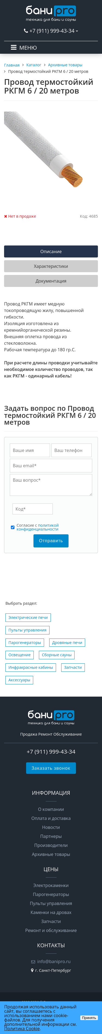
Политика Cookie (22, 1029)
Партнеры (51, 836)
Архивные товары (51, 854)
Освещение (19, 654)
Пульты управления (27, 630)
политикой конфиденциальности (38, 527)
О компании (51, 809)
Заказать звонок (51, 768)
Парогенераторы (24, 642)
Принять (89, 1018)
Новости (51, 827)
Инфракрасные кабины (30, 667)
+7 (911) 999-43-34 (51, 30)
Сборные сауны (57, 654)
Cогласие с (38, 527)
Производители (51, 845)
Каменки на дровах (50, 912)
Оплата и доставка (51, 818)
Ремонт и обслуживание (51, 930)
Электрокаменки (51, 885)
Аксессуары (19, 679)
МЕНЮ (28, 47)
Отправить (51, 540)
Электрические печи (28, 617)
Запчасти (73, 667)
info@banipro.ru (53, 961)
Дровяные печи (67, 642)
